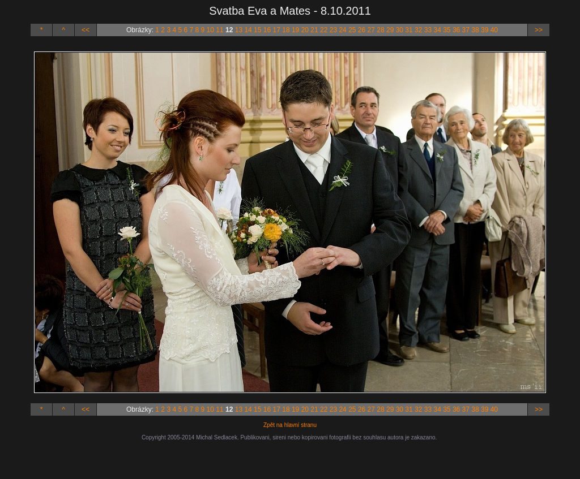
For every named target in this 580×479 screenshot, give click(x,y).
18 (285, 30)
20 (305, 30)
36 (456, 30)
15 (257, 30)
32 (418, 30)
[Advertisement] (290, 457)
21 (314, 30)
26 (361, 30)
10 (210, 30)
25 (352, 30)
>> (539, 30)
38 (475, 30)
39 (484, 30)
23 (333, 30)
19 (295, 30)
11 (219, 30)
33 (428, 30)
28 (380, 30)
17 (276, 30)
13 (238, 30)
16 (267, 30)
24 (342, 30)
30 (399, 30)
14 (247, 30)
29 (390, 30)
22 (323, 30)
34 (437, 30)
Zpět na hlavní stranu (290, 425)
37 (466, 30)
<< (85, 30)
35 (446, 30)
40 (494, 30)
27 (371, 30)
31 (408, 30)
